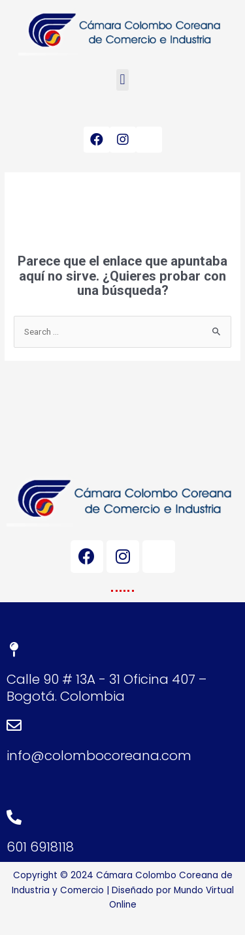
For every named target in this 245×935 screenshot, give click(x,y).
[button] (122, 80)
